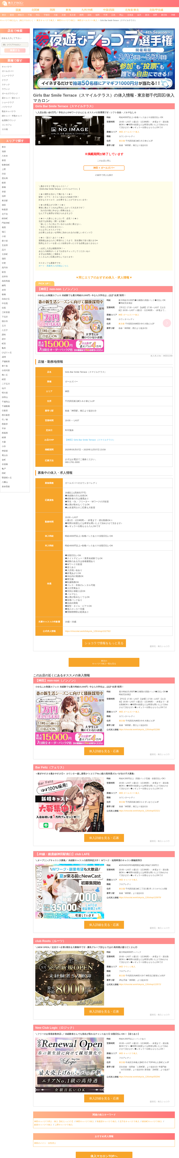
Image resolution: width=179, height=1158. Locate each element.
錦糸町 (5, 218)
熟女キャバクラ (9, 111)
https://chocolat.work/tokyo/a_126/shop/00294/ (139, 1077)
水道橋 (5, 464)
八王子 (5, 330)
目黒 (4, 308)
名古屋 (73, 15)
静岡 (82, 15)
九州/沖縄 (87, 9)
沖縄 (173, 15)
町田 (4, 343)
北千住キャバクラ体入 (129, 1121)
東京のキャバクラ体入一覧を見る (104, 662)
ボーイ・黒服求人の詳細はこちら (53, 266)
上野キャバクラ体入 (64, 1125)
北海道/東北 (132, 9)
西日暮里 (6, 415)
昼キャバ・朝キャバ (11, 98)
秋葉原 (5, 209)
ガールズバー (8, 71)
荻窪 (4, 272)
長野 (155, 15)
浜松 (89, 15)
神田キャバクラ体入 (66, 20)
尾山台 (5, 455)
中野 (4, 263)
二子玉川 (6, 384)
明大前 (5, 393)
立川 (4, 326)
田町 (4, 473)
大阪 (56, 15)
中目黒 (5, 303)
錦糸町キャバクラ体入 (152, 1121)
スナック (6, 84)
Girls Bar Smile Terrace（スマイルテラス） (65, 106)
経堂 (4, 379)
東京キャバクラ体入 (45, 20)
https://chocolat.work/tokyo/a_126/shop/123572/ (140, 984)
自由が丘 (6, 299)
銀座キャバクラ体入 (43, 1125)
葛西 (4, 227)
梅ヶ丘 (5, 375)
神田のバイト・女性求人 (45, 1143)
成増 (4, 357)
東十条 (5, 366)
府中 (4, 339)
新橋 (4, 187)
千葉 (30, 15)
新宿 (12, 15)
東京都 (122, 141)
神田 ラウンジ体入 (127, 967)
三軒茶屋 (6, 312)
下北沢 (5, 317)
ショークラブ (8, 102)
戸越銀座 (6, 361)
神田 (4, 205)
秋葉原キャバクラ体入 (107, 1121)
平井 (4, 428)
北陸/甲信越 (156, 9)
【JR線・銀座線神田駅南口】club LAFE (62, 854)
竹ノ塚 (5, 419)
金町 (4, 460)
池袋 (4, 151)
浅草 (4, 196)
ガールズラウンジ (10, 93)
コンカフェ (7, 125)
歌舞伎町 (6, 165)
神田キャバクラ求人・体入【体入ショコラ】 (54, 1121)
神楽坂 (5, 451)
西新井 (5, 424)
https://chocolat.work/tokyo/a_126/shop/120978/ (140, 897)
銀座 (4, 183)
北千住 (5, 214)
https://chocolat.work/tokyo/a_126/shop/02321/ (139, 811)
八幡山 (5, 482)
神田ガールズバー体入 (87, 20)
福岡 (97, 15)
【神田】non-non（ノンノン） (58, 289)
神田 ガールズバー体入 (129, 132)
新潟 (147, 15)
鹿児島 (164, 15)
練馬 (4, 285)
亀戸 (4, 469)
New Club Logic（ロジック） (55, 1027)
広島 (113, 15)
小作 (4, 446)
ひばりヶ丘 (7, 352)
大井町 (5, 254)
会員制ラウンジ (9, 120)
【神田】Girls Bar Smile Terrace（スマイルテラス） (90, 440)
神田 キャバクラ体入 (128, 880)
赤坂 (4, 191)
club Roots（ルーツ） (50, 941)
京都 (64, 15)
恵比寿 (5, 178)
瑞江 (4, 232)
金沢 (139, 15)
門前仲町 (6, 223)
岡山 (121, 15)
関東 (18, 9)
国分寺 (5, 321)
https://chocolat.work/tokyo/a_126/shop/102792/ (88, 631)
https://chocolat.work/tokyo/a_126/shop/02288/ (139, 729)
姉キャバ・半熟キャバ (12, 116)
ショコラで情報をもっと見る (104, 643)
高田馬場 (6, 281)
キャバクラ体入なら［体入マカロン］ (17, 20)
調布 (4, 334)
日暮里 (5, 410)
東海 (68, 9)
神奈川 (21, 15)
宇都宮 (47, 15)
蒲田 (4, 259)
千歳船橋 (6, 406)
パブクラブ (7, 107)
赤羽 (4, 290)
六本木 (5, 156)
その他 (5, 129)
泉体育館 (6, 486)
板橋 (4, 294)
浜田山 (5, 397)
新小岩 (5, 241)
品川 (4, 250)
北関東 (35, 9)
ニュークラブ (8, 75)
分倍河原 (6, 370)
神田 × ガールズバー (104, 167)
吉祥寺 (5, 276)
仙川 (4, 388)
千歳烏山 (6, 402)
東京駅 (5, 200)
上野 (4, 169)
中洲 (105, 15)
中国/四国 (108, 9)
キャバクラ (7, 67)
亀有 (4, 348)
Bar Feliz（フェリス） (50, 767)
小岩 (4, 236)
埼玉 (38, 15)
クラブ (5, 80)
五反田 (5, 245)
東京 (4, 15)
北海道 (130, 15)
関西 (52, 9)
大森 (4, 442)
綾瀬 (4, 437)
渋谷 (4, 174)
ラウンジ (6, 89)
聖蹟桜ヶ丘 (7, 477)
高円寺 (5, 267)
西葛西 (5, 433)
